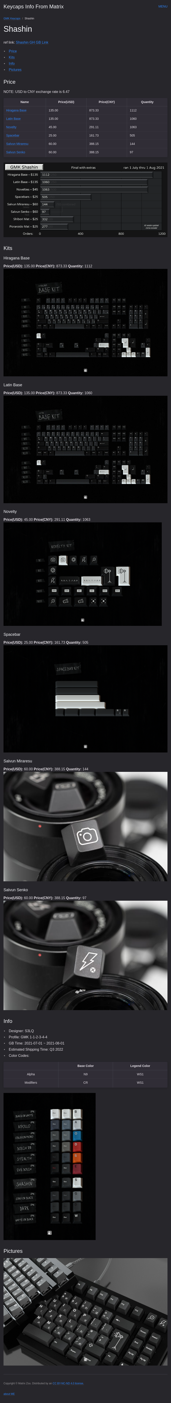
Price (13, 51)
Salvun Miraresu (17, 144)
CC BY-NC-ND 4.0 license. (68, 1383)
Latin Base (13, 118)
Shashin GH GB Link (32, 42)
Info (12, 63)
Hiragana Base (16, 110)
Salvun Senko (15, 152)
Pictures (15, 70)
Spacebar (12, 135)
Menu (162, 6)
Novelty (11, 127)
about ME (9, 1394)
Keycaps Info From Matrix (34, 6)
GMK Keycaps (12, 18)
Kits (12, 57)
